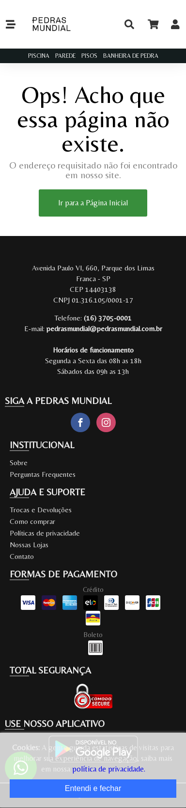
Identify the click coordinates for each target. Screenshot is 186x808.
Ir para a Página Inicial (93, 202)
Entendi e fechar (93, 788)
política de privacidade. (108, 769)
